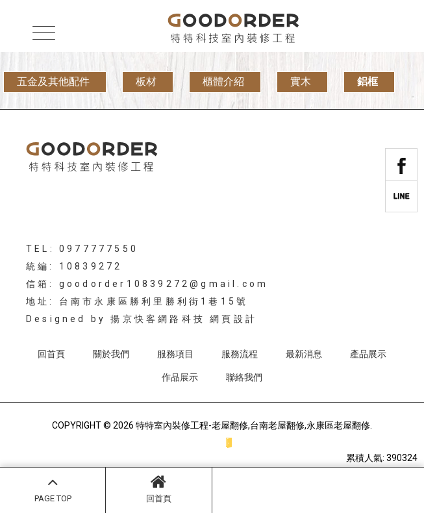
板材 (146, 81)
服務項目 (175, 354)
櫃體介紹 (223, 81)
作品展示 (180, 377)
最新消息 (304, 354)
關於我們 (111, 354)
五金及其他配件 (53, 81)
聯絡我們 (244, 377)
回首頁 (158, 488)
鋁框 (367, 81)
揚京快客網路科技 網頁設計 (183, 319)
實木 (300, 81)
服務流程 (239, 354)
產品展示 (368, 354)
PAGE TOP (52, 488)
